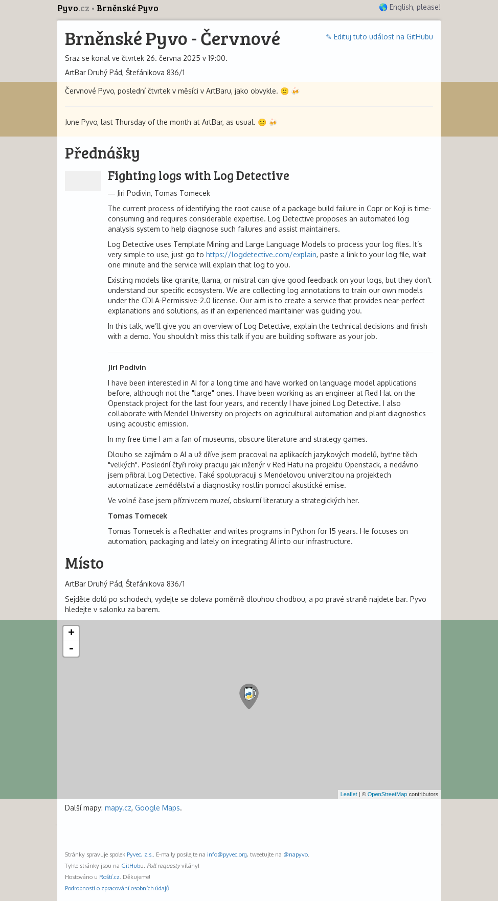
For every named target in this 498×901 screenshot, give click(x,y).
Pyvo (74, 8)
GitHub (130, 865)
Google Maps (157, 807)
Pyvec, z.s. (140, 854)
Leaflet (349, 794)
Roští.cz (109, 877)
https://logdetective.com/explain (261, 254)
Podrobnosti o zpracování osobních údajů (117, 888)
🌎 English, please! (410, 7)
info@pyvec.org (227, 854)
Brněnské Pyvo (128, 8)
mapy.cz (118, 807)
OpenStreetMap (388, 794)
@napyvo (295, 854)
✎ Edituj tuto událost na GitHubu (379, 36)
